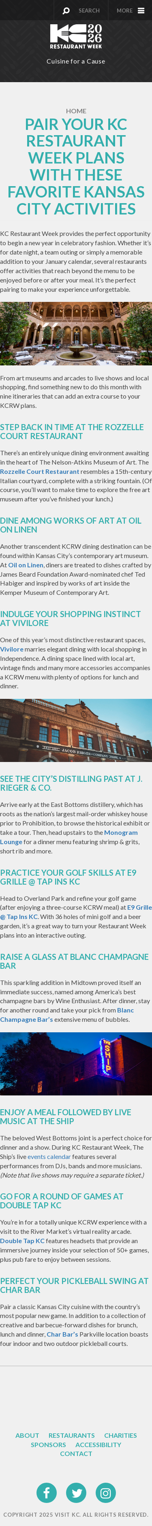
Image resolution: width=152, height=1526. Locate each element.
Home (76, 111)
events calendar (49, 1156)
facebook (47, 1488)
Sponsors (48, 1444)
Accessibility (98, 1444)
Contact (76, 1453)
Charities (120, 1435)
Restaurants (72, 1435)
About (27, 1435)
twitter (76, 1488)
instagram (106, 1488)
